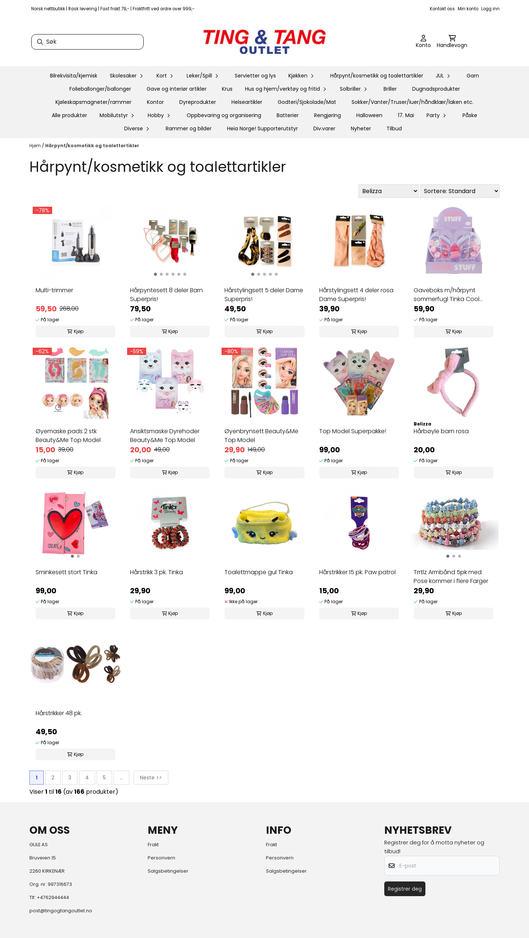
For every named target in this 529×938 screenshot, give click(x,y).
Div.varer (324, 128)
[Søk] (87, 42)
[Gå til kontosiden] (423, 42)
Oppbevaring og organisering (224, 115)
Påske (470, 115)
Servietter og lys (255, 75)
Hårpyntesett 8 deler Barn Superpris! (166, 294)
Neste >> (151, 777)
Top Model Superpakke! (352, 431)
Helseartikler (246, 102)
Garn (473, 75)
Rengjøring (327, 115)
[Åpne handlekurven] (452, 42)
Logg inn (490, 9)
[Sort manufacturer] (389, 191)
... (121, 777)
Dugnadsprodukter (436, 89)
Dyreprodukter (197, 102)
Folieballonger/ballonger (100, 89)
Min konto (468, 9)
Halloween (369, 115)
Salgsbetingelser (168, 871)
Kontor (155, 102)
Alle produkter (69, 115)
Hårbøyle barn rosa (441, 431)
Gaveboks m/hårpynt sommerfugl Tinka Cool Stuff (446, 295)
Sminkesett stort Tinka (66, 572)
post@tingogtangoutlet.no (60, 911)
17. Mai (406, 115)
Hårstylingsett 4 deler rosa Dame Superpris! (356, 294)
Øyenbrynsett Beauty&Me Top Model (261, 435)
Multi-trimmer (54, 290)
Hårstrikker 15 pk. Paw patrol (357, 572)
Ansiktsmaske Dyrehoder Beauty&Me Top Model (164, 435)
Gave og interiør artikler (176, 89)
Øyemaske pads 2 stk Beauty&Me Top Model (68, 435)
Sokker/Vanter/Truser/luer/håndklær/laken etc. (413, 102)
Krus (227, 89)
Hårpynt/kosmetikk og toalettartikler (376, 75)
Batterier (288, 115)
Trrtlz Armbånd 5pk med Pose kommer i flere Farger (451, 576)
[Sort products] (460, 191)
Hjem (35, 145)
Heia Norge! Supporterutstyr (262, 128)
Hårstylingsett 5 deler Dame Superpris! (263, 294)
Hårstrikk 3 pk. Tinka (156, 572)
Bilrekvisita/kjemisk (73, 75)
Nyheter (361, 128)
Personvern (161, 858)
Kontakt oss (442, 9)
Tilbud (394, 128)
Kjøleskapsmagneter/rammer (93, 102)
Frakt (153, 844)
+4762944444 (53, 897)
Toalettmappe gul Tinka (258, 572)
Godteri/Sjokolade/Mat (307, 102)
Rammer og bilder (189, 128)
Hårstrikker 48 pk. (59, 713)
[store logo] (264, 41)
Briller (390, 89)
